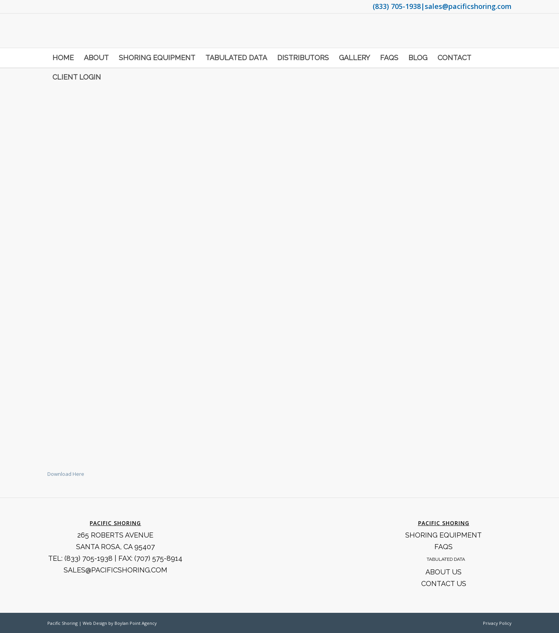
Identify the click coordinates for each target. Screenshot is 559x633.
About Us (443, 572)
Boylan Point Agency (136, 623)
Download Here (65, 473)
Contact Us (443, 583)
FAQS (443, 547)
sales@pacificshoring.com (468, 6)
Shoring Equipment (443, 535)
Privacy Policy (497, 623)
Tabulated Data (446, 559)
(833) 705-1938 (397, 6)
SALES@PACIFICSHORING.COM (115, 570)
